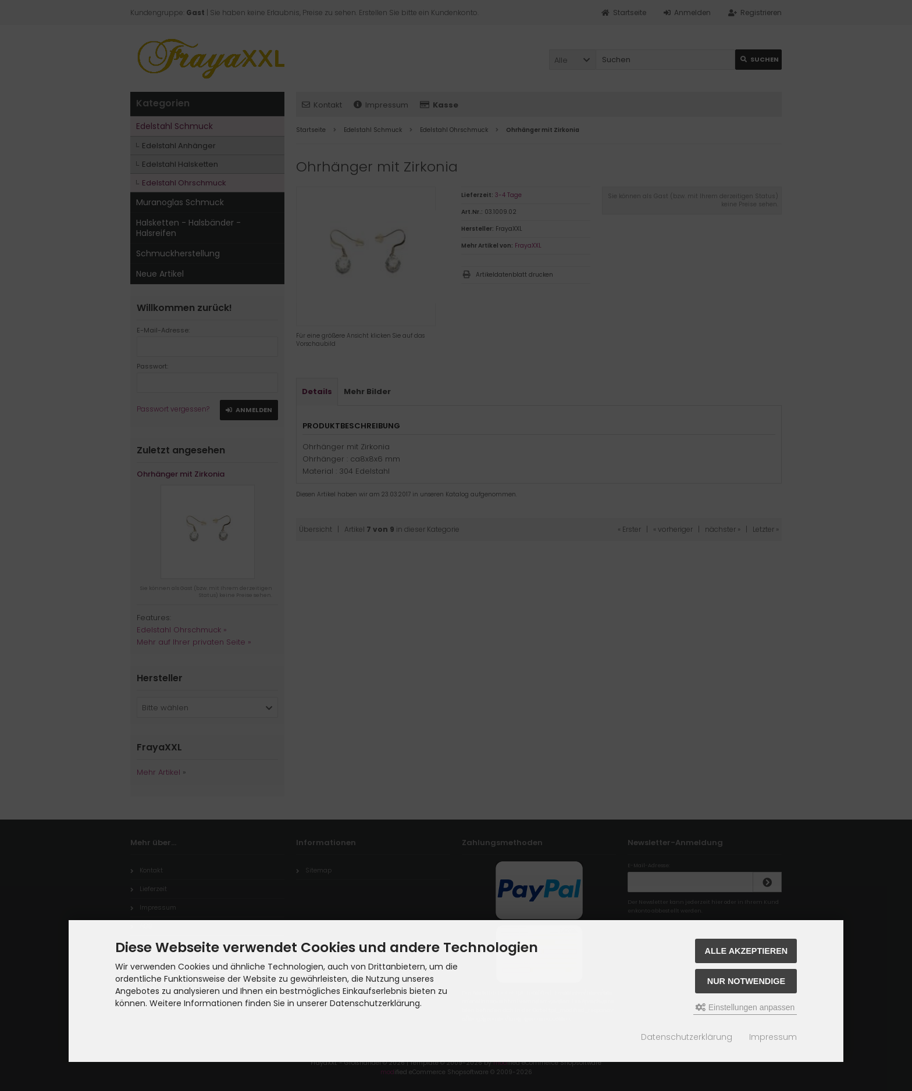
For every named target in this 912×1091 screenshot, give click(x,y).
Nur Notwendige (746, 981)
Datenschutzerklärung (686, 1037)
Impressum (773, 1037)
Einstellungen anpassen (745, 1007)
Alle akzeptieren (746, 951)
